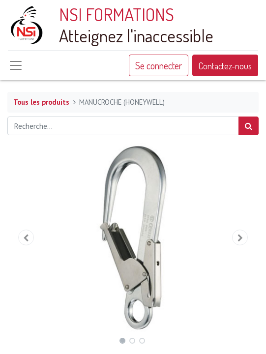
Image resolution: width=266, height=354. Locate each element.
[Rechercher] (248, 126)
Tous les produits (41, 102)
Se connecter (158, 65)
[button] (26, 237)
